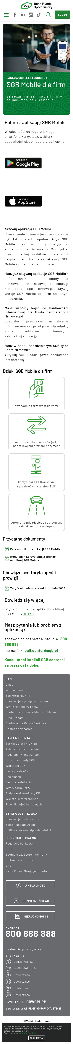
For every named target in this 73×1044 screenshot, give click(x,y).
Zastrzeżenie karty (19, 782)
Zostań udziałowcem (20, 824)
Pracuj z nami (15, 717)
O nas (9, 684)
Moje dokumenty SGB (20, 760)
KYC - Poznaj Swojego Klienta (26, 871)
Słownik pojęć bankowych (24, 804)
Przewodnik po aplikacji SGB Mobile (35, 549)
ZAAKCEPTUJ (36, 1038)
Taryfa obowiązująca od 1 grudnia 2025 (38, 588)
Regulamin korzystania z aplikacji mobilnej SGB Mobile (33, 558)
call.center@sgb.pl (41, 650)
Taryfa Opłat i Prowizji (21, 743)
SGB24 (62, 14)
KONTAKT (13, 927)
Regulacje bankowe (19, 843)
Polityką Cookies (28, 1033)
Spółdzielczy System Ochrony (26, 854)
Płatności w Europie (20, 860)
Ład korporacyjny (18, 695)
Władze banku (15, 690)
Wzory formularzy (18, 787)
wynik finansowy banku (22, 706)
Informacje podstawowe (22, 819)
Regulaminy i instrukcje (22, 754)
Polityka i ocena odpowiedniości (28, 830)
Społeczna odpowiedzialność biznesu (32, 712)
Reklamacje (14, 776)
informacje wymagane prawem (27, 701)
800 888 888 (31, 933)
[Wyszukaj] (49, 14)
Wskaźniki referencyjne (22, 798)
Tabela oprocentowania (22, 749)
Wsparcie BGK (16, 765)
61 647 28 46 (15, 955)
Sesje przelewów (17, 771)
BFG (8, 865)
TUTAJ (28, 614)
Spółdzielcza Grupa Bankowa (26, 723)
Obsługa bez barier (19, 728)
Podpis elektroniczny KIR (23, 793)
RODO (10, 849)
